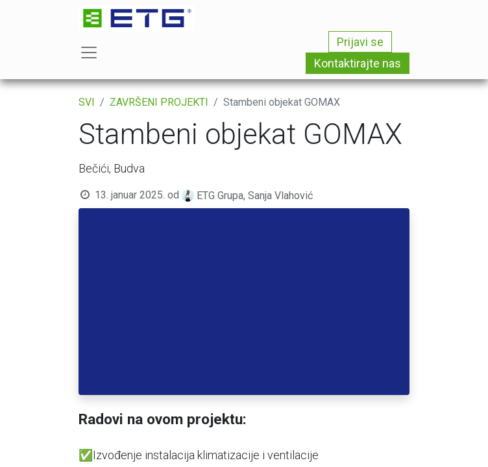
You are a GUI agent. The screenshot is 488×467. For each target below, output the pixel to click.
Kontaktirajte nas (357, 63)
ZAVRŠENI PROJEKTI (159, 102)
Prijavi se (360, 42)
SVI (87, 102)
